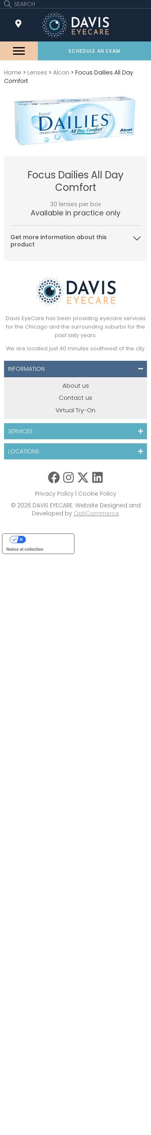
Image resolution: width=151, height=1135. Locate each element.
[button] (94, 50)
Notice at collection (24, 549)
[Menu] (19, 51)
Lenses (37, 72)
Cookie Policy (97, 494)
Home (12, 72)
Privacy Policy (54, 494)
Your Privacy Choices (46, 539)
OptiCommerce (96, 513)
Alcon (61, 72)
